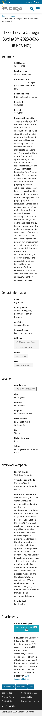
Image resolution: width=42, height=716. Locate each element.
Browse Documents (30, 701)
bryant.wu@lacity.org (24, 365)
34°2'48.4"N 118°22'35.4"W (25, 389)
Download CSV (8, 686)
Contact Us (28, 2)
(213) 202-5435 (21, 356)
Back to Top (7, 693)
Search (12, 16)
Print (31, 686)
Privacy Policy (8, 697)
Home (4, 16)
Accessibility (26, 697)
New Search (21, 686)
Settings (37, 2)
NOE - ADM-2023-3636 (26, 628)
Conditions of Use (29, 693)
